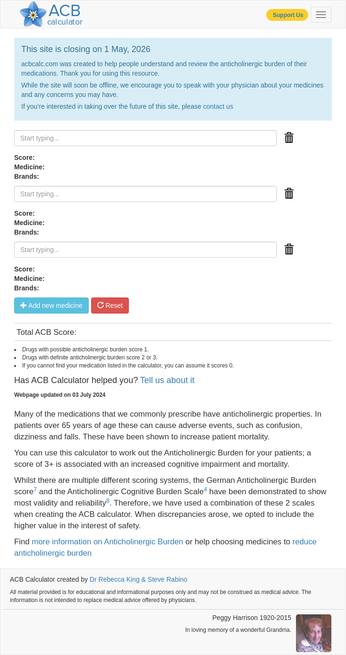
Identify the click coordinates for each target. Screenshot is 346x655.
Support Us (287, 15)
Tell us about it (167, 380)
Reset (110, 305)
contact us (218, 106)
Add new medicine (51, 305)
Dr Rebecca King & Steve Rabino (138, 579)
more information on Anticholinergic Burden (107, 541)
